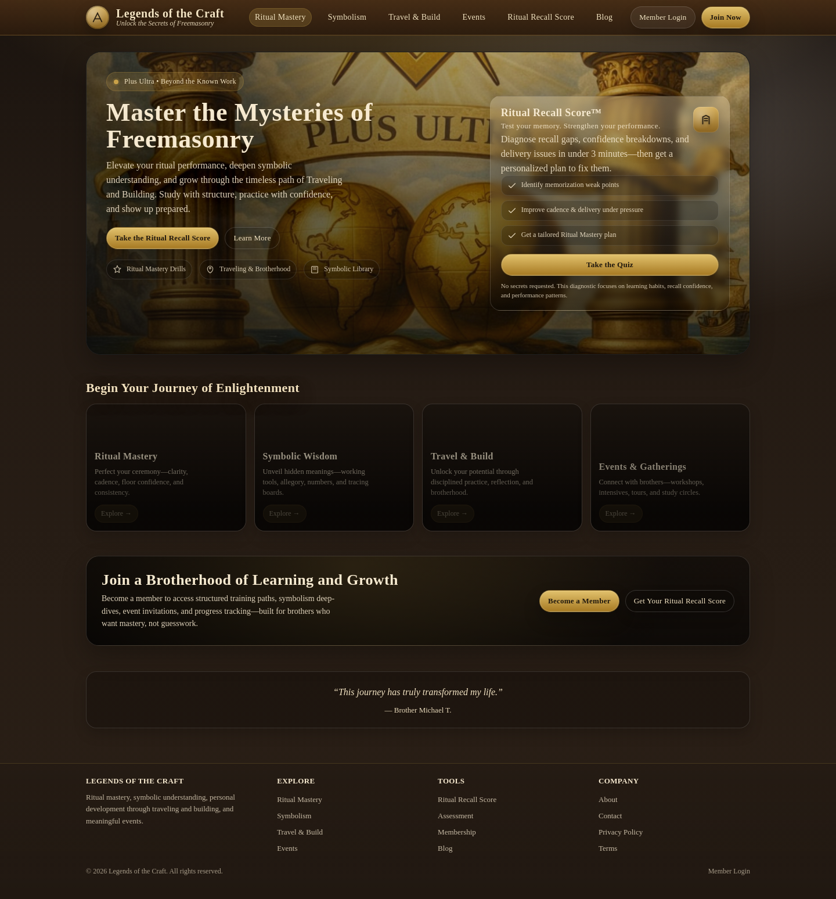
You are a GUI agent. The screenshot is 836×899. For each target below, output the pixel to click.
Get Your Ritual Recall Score (680, 600)
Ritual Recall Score (540, 17)
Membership (457, 832)
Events (473, 17)
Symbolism (347, 17)
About (608, 799)
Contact (610, 815)
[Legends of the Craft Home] (161, 17)
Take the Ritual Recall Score (162, 237)
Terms (608, 848)
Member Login (662, 17)
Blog (604, 17)
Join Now (725, 17)
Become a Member (579, 600)
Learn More (252, 237)
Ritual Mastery (280, 17)
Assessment (455, 815)
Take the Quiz (609, 264)
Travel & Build (414, 17)
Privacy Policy (621, 832)
